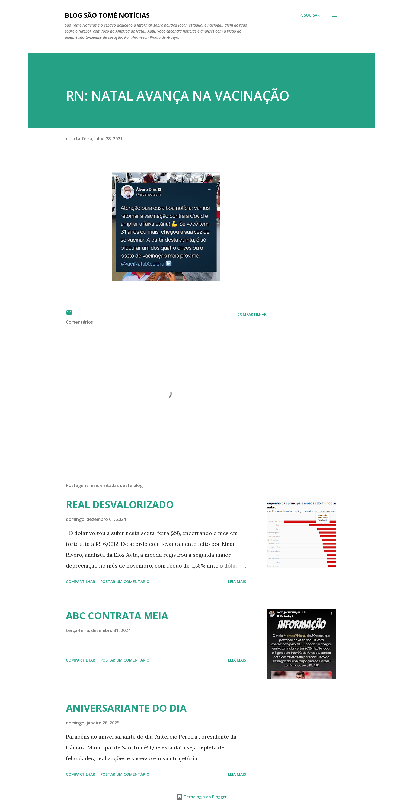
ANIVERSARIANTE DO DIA (126, 708)
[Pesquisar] (309, 15)
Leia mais (237, 581)
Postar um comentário (124, 581)
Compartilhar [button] (252, 314)
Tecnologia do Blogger (201, 796)
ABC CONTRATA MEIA (117, 615)
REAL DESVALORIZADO (120, 504)
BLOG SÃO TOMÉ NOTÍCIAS (107, 15)
